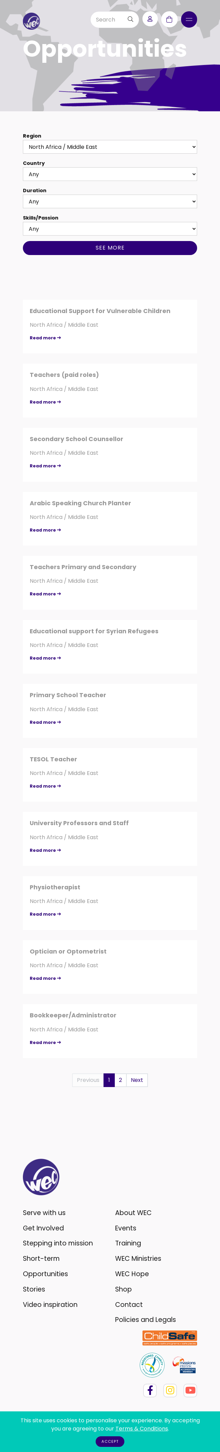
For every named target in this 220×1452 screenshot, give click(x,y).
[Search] (106, 19)
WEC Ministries (138, 1258)
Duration (34, 190)
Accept (110, 1441)
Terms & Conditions (141, 1429)
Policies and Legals (145, 1319)
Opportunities (45, 1274)
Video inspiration (50, 1304)
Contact (129, 1304)
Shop (123, 1289)
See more (110, 248)
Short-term (41, 1258)
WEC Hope (132, 1274)
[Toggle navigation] (189, 19)
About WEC (133, 1212)
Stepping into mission (58, 1243)
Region (32, 135)
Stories (34, 1289)
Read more (45, 338)
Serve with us (44, 1212)
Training (128, 1243)
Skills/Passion (40, 217)
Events (125, 1228)
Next (137, 1080)
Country (34, 163)
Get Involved (43, 1228)
